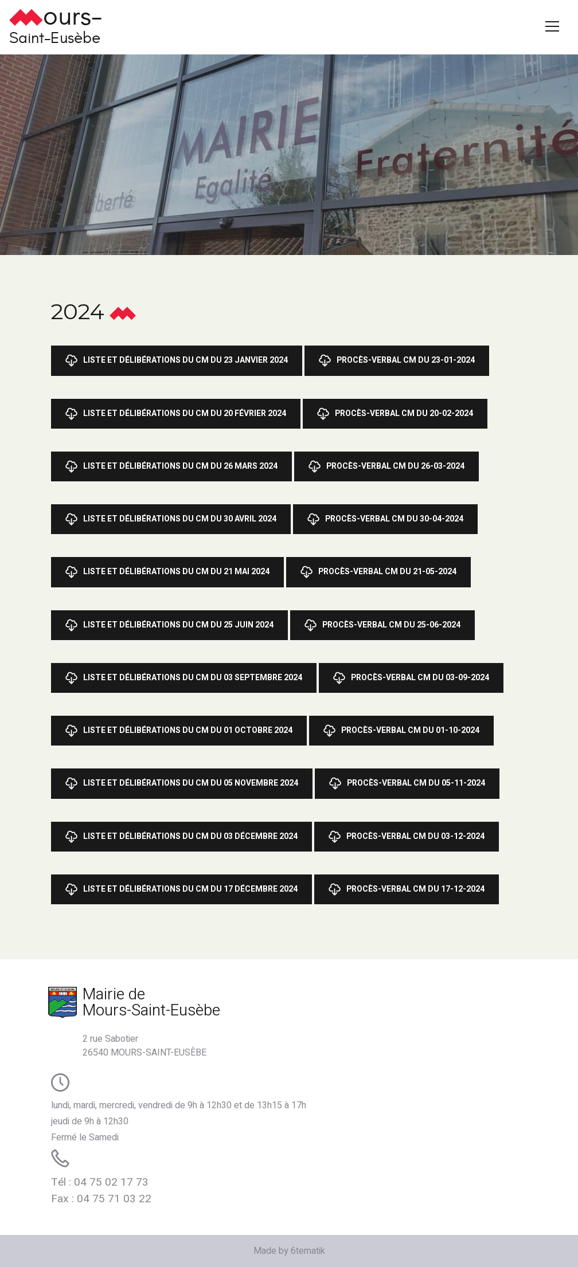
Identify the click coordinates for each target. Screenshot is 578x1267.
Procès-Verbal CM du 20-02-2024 (395, 413)
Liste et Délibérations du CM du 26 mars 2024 (171, 466)
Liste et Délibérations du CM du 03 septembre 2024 (183, 677)
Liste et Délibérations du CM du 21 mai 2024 (167, 571)
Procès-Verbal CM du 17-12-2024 (407, 889)
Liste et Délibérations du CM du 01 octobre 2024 (178, 730)
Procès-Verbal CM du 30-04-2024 (385, 519)
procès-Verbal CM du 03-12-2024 (407, 836)
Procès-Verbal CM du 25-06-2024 (382, 625)
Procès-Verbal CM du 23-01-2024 (397, 360)
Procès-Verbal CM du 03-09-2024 (411, 677)
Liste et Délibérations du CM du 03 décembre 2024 (181, 836)
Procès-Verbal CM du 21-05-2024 (378, 571)
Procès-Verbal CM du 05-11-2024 (407, 783)
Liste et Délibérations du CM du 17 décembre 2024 (181, 889)
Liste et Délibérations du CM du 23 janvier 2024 (176, 360)
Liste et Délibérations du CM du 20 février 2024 (175, 413)
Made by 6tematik (289, 1251)
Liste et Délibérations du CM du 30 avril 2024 (170, 519)
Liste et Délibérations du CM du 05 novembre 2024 (181, 783)
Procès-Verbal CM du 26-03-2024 (386, 466)
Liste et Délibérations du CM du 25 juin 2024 (169, 625)
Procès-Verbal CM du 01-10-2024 (401, 730)
